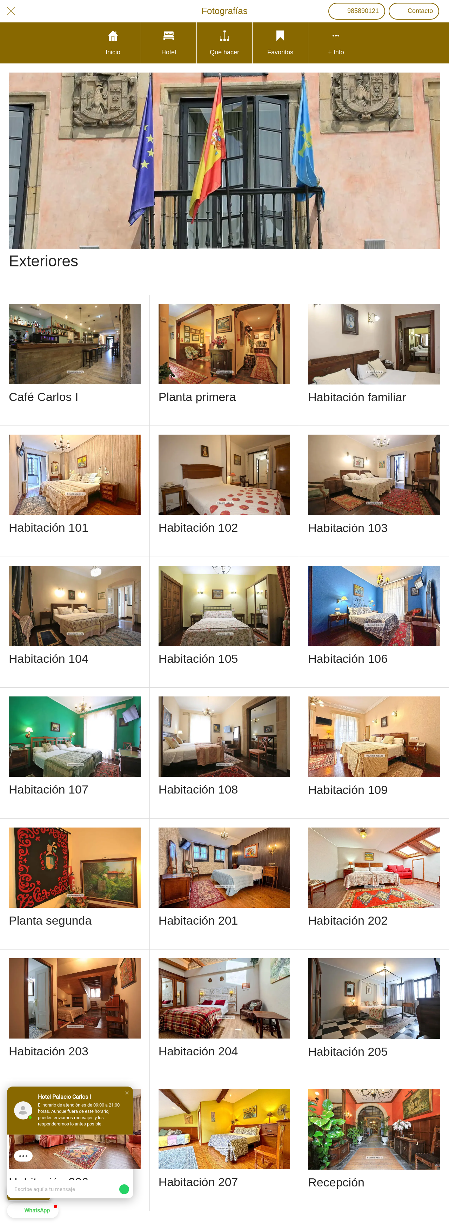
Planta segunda (50, 920)
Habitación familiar (357, 397)
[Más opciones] (336, 42)
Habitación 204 (198, 1051)
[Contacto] (414, 11)
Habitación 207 (198, 1182)
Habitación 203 (48, 1051)
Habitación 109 (348, 789)
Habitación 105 (198, 658)
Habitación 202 (348, 920)
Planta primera (197, 396)
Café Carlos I (43, 396)
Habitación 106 (348, 658)
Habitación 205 (348, 1051)
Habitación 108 (198, 789)
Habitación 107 (48, 789)
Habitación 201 (198, 920)
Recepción (336, 1182)
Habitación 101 (48, 527)
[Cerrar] (11, 11)
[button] (126, 1092)
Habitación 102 (198, 527)
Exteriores (43, 261)
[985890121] (356, 11)
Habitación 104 (48, 658)
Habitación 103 (348, 528)
